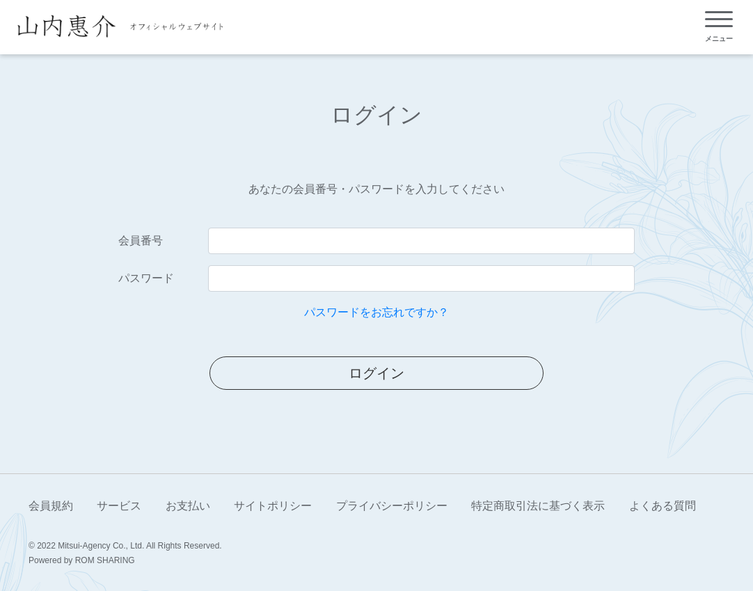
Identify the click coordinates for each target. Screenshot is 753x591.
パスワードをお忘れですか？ (376, 312)
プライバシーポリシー (391, 506)
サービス (119, 506)
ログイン (376, 373)
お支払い (188, 506)
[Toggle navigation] (719, 27)
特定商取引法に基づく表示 (538, 506)
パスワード (146, 278)
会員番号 (140, 240)
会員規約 (51, 506)
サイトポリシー (273, 506)
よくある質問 (662, 506)
